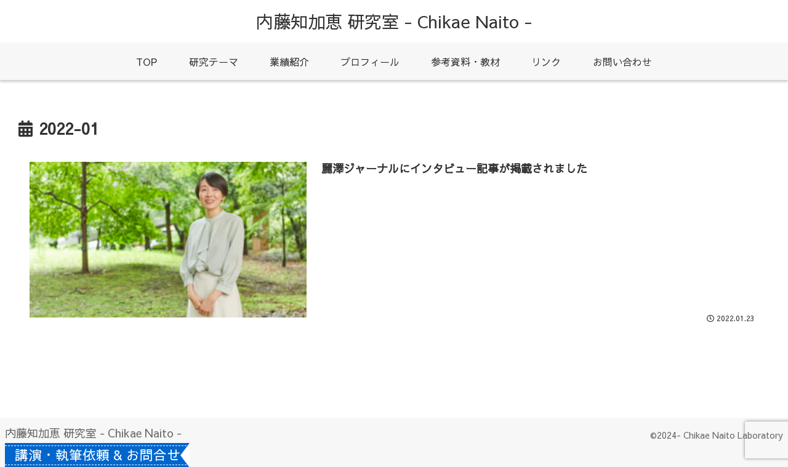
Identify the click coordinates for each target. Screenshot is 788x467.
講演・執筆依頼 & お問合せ (102, 454)
